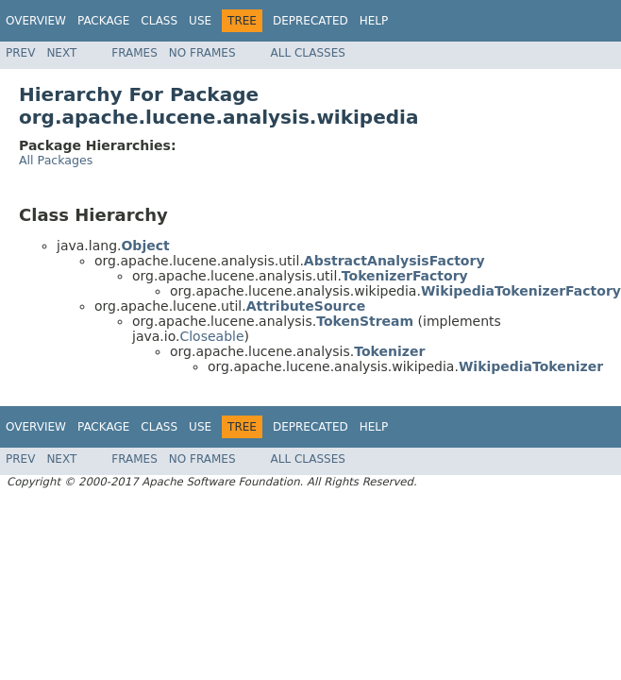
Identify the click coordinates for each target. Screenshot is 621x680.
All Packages (55, 160)
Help (374, 20)
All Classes (308, 53)
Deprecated (310, 20)
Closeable (211, 336)
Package (103, 20)
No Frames (202, 53)
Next (61, 53)
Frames (134, 53)
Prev (20, 53)
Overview (36, 20)
